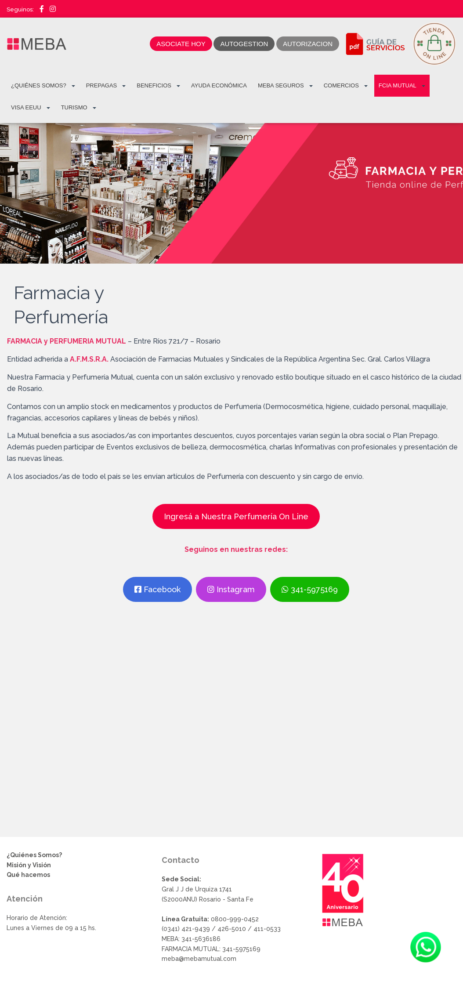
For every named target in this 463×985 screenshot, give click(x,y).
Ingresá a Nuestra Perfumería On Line (236, 516)
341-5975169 (310, 589)
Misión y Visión (29, 865)
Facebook (157, 589)
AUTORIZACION (308, 43)
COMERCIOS (346, 85)
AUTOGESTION (244, 43)
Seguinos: (20, 9)
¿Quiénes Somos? (43, 85)
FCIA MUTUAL (402, 85)
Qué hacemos (28, 874)
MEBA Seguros (285, 85)
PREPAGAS (106, 85)
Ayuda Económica (219, 85)
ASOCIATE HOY (180, 43)
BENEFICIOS (158, 85)
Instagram (231, 589)
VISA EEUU (30, 107)
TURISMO (78, 107)
